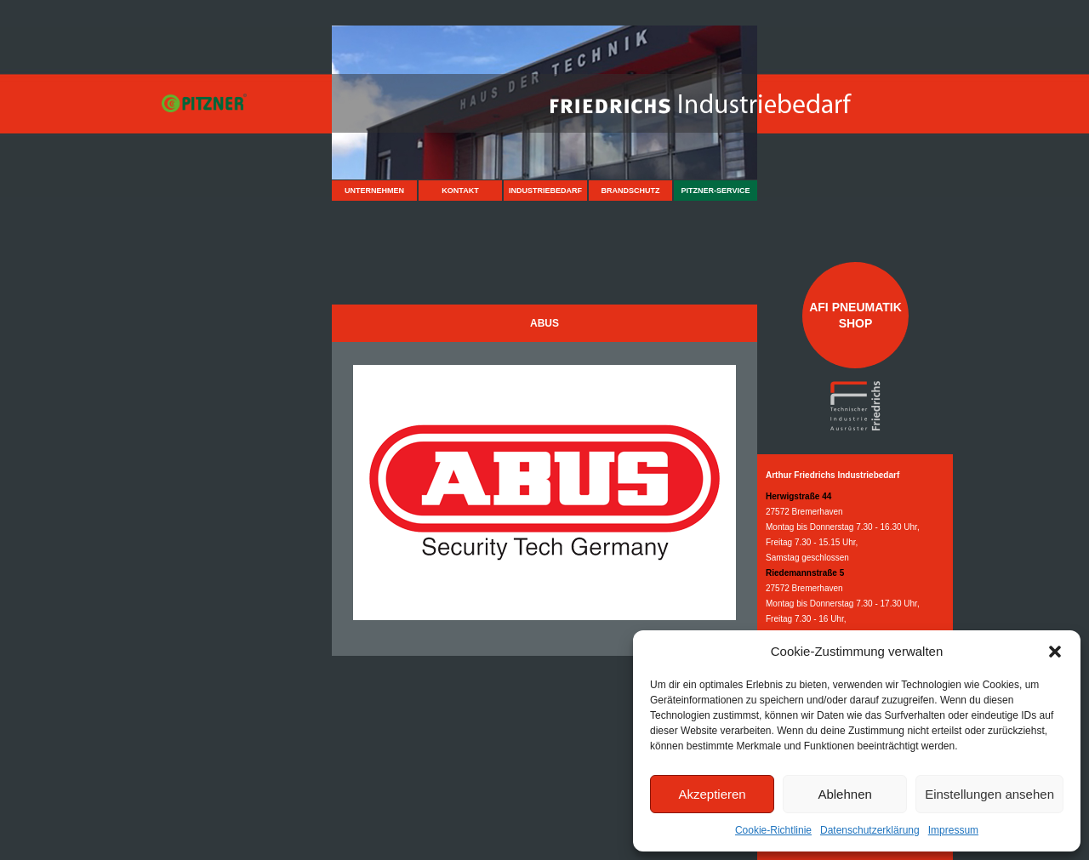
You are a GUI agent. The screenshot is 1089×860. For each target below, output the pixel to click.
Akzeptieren (711, 794)
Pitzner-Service (715, 190)
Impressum (953, 830)
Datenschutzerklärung (870, 830)
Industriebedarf (545, 190)
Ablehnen (844, 794)
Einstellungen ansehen (989, 794)
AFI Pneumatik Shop (855, 314)
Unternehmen (374, 190)
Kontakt (460, 190)
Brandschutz (631, 190)
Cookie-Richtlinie (773, 830)
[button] (1054, 651)
